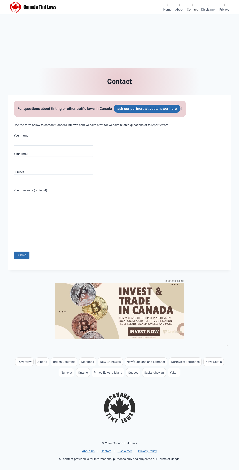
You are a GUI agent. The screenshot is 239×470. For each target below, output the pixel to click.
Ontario (83, 372)
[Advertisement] (119, 41)
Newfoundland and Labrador (146, 362)
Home (167, 9)
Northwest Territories (185, 362)
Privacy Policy (147, 451)
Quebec (133, 372)
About (179, 9)
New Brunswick (110, 362)
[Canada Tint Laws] (33, 7)
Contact (192, 9)
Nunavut (66, 372)
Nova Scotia (213, 362)
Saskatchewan (154, 372)
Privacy (224, 9)
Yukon (174, 372)
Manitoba (87, 362)
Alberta (42, 362)
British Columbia (64, 362)
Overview (25, 362)
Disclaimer (208, 9)
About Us (88, 451)
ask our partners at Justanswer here (147, 108)
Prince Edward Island (108, 372)
